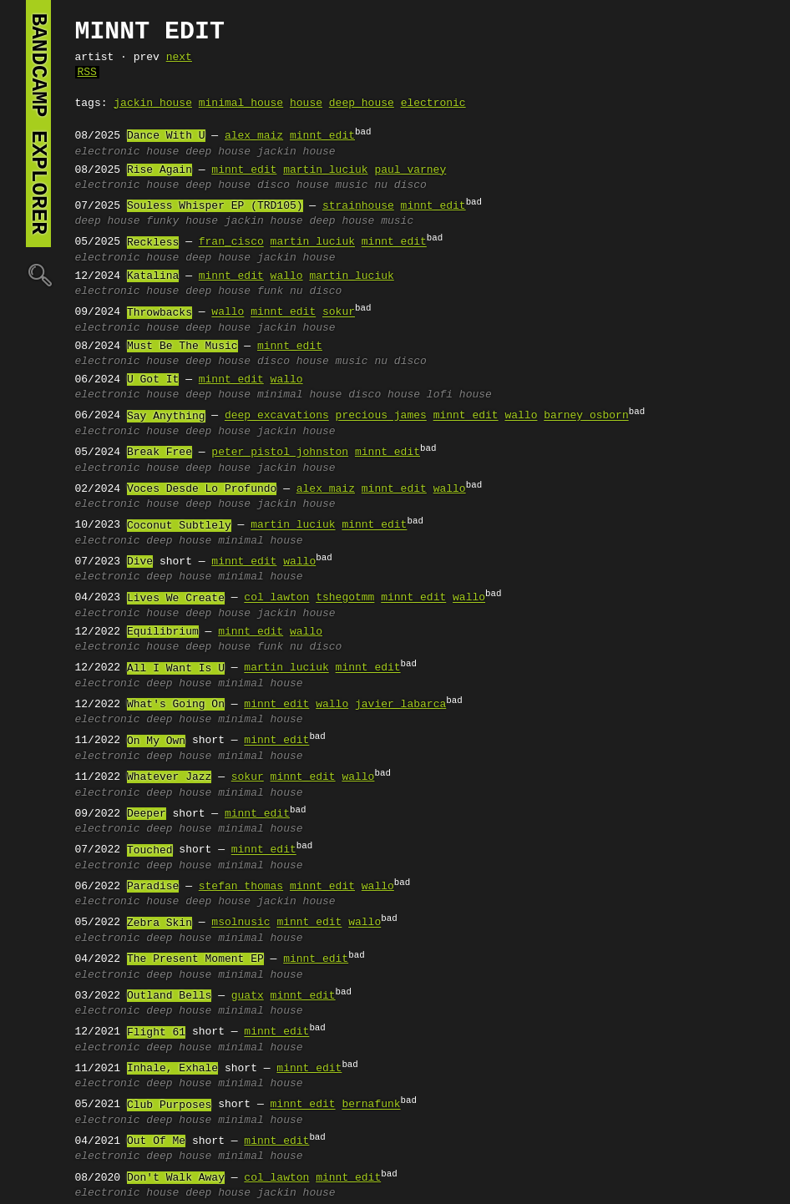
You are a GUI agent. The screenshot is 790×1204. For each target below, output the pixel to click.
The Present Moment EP (195, 959)
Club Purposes (169, 1105)
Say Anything (166, 416)
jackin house (153, 103)
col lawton (276, 598)
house (306, 103)
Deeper (146, 814)
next (179, 57)
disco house (384, 394)
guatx (247, 996)
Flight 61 (156, 1032)
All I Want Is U (176, 668)
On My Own (156, 741)
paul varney (410, 170)
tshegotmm (345, 598)
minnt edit (322, 136)
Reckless (153, 242)
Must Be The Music (182, 346)
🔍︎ (38, 274)
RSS (87, 72)
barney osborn (586, 416)
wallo (287, 276)
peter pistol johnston (279, 452)
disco (273, 185)
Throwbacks (159, 313)
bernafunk (371, 1105)
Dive (140, 561)
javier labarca (400, 704)
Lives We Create (176, 598)
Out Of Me (156, 1141)
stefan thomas (241, 886)
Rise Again (159, 170)
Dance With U (166, 136)
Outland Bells (169, 996)
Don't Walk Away (176, 1178)
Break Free (159, 452)
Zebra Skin (159, 923)
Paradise (153, 886)
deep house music (361, 221)
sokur (338, 313)
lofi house (459, 394)
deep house (361, 103)
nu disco (400, 185)
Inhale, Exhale (172, 1068)
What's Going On (176, 704)
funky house (182, 221)
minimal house (241, 103)
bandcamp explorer (38, 123)
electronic (433, 103)
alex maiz (254, 136)
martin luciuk (325, 170)
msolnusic (240, 923)
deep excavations (277, 416)
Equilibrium (163, 632)
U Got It (153, 379)
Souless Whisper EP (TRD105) (215, 206)
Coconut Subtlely (179, 526)
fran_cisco (231, 242)
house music (332, 185)
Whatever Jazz (169, 777)
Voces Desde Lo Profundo (201, 489)
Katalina (153, 276)
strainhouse (358, 206)
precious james (381, 416)
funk (270, 291)
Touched (150, 850)
